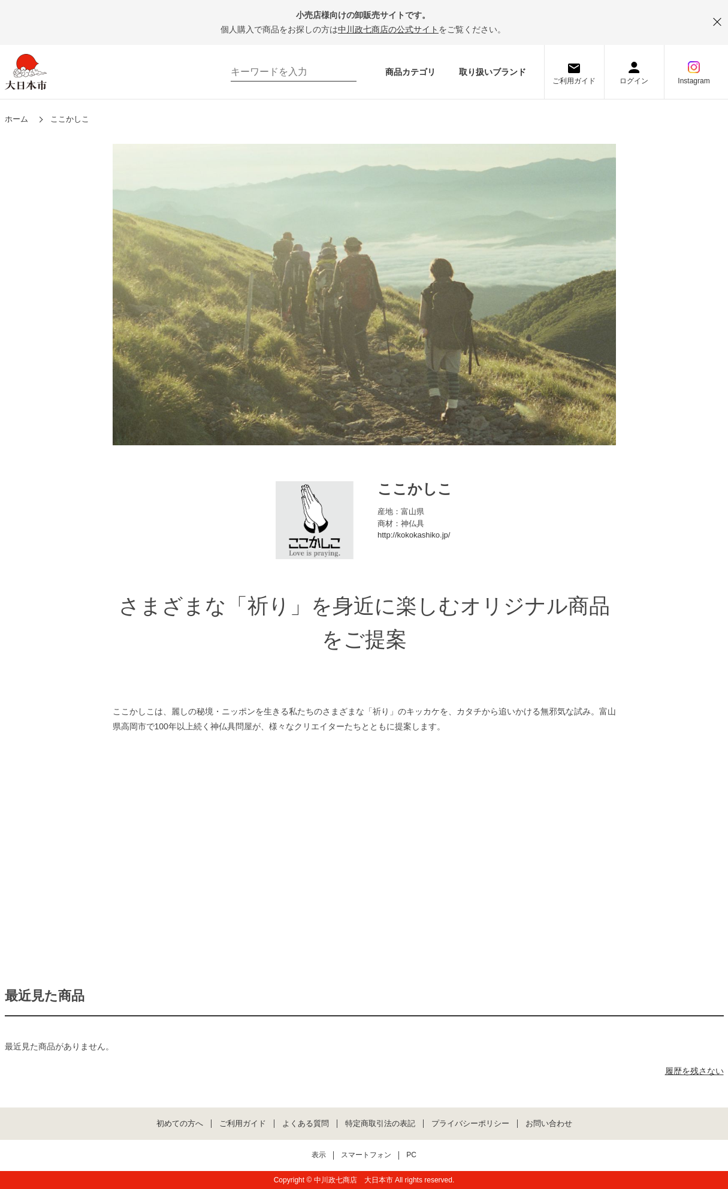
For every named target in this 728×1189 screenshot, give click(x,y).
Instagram (693, 81)
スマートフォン (366, 1155)
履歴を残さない (694, 1071)
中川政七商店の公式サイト (388, 29)
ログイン (634, 81)
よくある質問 (305, 1123)
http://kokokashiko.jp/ (413, 534)
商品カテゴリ (410, 72)
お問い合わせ (548, 1123)
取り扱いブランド (492, 72)
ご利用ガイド (574, 81)
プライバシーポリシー (470, 1123)
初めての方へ (179, 1123)
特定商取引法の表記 (380, 1123)
